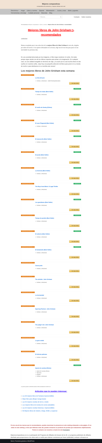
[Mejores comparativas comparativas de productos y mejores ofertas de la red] (51, 5)
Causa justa (38, 265)
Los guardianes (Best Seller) (43, 202)
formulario (66, 430)
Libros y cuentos (32, 10)
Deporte (41, 10)
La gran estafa (39, 340)
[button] (18, 10)
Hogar (23, 10)
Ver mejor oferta (75, 83)
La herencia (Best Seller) (42, 170)
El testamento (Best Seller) (43, 250)
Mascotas (44, 13)
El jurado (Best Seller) (41, 155)
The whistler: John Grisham (43, 279)
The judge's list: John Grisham (44, 325)
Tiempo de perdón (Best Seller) (44, 218)
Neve (12, 441)
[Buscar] (49, 16)
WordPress (30, 441)
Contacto (76, 17)
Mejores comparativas (34, 24)
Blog (50, 13)
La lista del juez (40, 78)
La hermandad (39, 295)
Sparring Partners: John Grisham (45, 309)
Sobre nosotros (86, 17)
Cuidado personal (33, 13)
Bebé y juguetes (73, 10)
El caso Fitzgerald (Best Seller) (44, 123)
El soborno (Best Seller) (42, 234)
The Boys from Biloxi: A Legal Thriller (46, 186)
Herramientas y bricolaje (18, 13)
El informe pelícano (41, 354)
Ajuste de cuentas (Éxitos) (43, 368)
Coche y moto (61, 10)
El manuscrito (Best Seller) (43, 139)
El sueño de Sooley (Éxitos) (43, 107)
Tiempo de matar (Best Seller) (44, 91)
